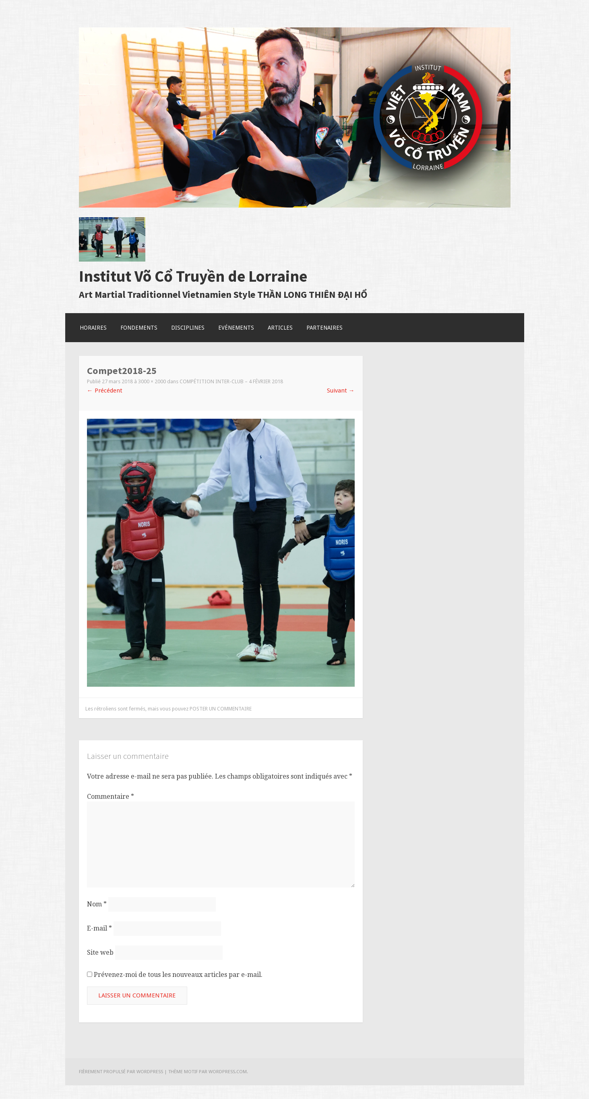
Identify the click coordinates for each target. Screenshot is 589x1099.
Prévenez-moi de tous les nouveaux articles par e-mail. (178, 975)
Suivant (341, 390)
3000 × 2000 (152, 381)
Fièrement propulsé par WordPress (121, 1071)
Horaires (93, 327)
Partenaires (324, 327)
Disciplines (188, 327)
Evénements (236, 327)
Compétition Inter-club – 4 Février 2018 (231, 381)
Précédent (104, 390)
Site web (100, 952)
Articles (280, 327)
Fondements (138, 327)
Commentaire (110, 796)
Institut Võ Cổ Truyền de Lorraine (193, 276)
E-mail (99, 928)
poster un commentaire (221, 709)
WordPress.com (228, 1071)
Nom (97, 904)
